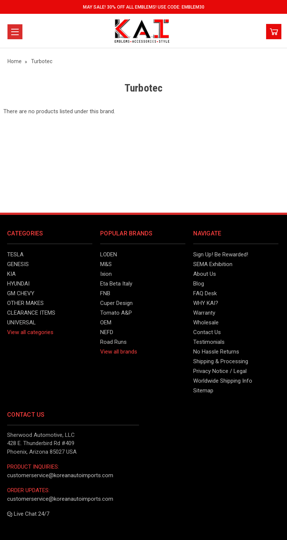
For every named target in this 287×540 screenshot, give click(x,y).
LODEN (108, 254)
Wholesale (206, 322)
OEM (105, 322)
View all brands (118, 351)
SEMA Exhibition (212, 264)
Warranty (204, 312)
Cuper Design (116, 303)
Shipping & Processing (220, 361)
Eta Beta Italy (116, 283)
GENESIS (18, 264)
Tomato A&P (116, 312)
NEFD (106, 332)
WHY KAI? (205, 303)
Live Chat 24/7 (28, 513)
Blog (198, 283)
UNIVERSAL (21, 322)
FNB (105, 293)
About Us (204, 274)
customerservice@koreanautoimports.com (60, 475)
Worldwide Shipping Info (222, 380)
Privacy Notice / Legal (220, 371)
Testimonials (209, 342)
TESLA (15, 254)
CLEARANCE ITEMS (31, 312)
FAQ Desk (205, 293)
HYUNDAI (18, 283)
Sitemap (203, 390)
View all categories (30, 332)
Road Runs (113, 342)
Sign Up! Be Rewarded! (220, 254)
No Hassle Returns (216, 351)
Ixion (106, 274)
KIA (11, 274)
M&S (106, 264)
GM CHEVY (20, 293)
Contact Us (207, 332)
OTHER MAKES (25, 303)
